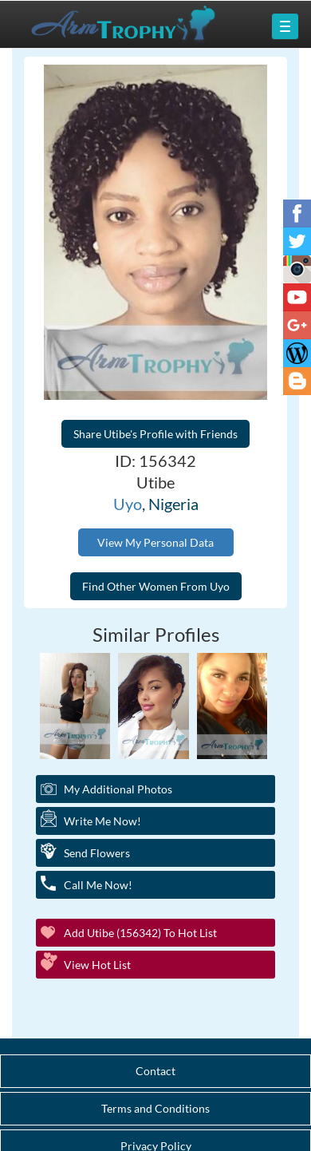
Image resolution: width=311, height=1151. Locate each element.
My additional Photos (118, 789)
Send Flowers (97, 853)
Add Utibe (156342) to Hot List (140, 932)
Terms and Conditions (155, 1108)
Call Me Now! (98, 885)
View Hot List (97, 964)
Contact (155, 1071)
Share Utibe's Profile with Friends (155, 434)
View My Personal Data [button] (155, 542)
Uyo (127, 503)
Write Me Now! (102, 821)
